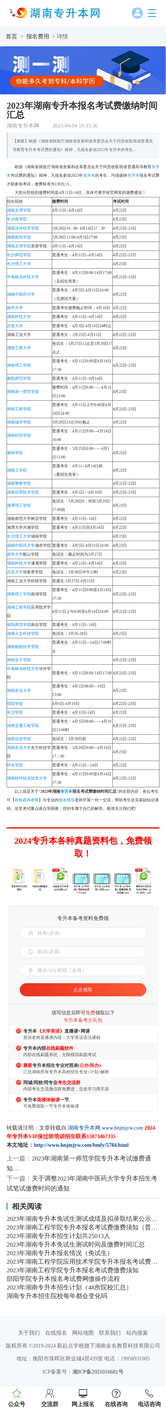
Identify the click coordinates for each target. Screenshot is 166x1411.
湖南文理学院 (19, 210)
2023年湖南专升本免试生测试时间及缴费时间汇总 (76, 1244)
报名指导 (67, 800)
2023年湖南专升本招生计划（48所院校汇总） (69, 1287)
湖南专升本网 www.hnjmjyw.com (105, 1128)
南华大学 (15, 308)
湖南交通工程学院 (23, 726)
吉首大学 (15, 326)
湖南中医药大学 (21, 294)
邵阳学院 (15, 703)
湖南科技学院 (19, 435)
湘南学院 (15, 453)
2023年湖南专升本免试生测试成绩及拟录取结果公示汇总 (83, 1218)
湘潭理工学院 (19, 505)
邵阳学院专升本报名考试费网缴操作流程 (63, 1278)
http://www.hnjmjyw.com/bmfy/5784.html (81, 1145)
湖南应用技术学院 (23, 492)
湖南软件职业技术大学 (27, 778)
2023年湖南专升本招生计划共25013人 (58, 1236)
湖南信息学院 (19, 739)
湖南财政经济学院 (23, 647)
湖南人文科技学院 (23, 633)
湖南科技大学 (19, 317)
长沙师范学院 (19, 255)
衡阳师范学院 (19, 378)
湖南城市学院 (19, 422)
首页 (11, 36)
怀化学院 (15, 765)
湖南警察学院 (19, 483)
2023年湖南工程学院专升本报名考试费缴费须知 (73, 1270)
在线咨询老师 (27, 800)
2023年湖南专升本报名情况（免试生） (60, 1253)
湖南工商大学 (19, 348)
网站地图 (83, 1333)
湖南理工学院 (19, 365)
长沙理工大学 (19, 264)
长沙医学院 (17, 219)
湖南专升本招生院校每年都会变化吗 (57, 1296)
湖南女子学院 (19, 660)
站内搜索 (137, 1333)
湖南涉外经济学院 (23, 228)
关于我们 (29, 1333)
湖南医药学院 (19, 237)
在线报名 (56, 1333)
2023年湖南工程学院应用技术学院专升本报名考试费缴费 (83, 1261)
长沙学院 (15, 712)
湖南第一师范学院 (23, 391)
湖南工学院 (17, 470)
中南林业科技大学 (23, 277)
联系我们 (110, 1333)
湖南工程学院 (19, 409)
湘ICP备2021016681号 (98, 1372)
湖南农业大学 (19, 690)
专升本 (89, 175)
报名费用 (37, 36)
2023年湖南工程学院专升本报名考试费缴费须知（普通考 (83, 1227)
